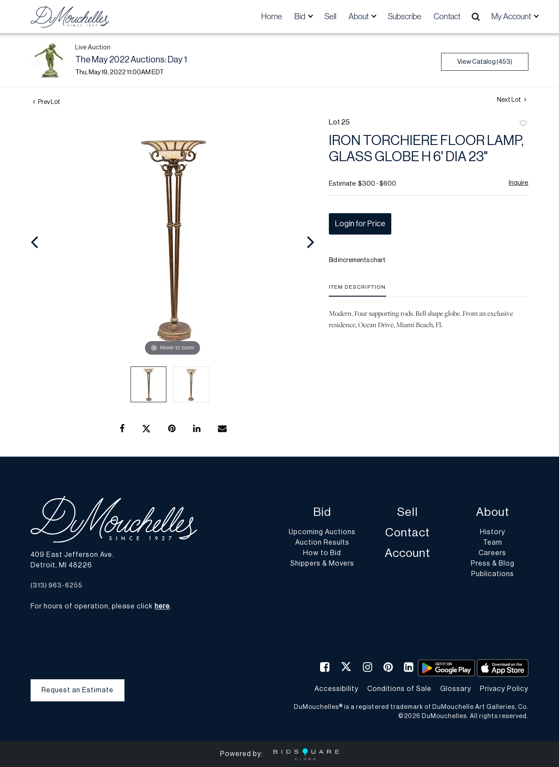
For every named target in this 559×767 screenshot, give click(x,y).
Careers (492, 553)
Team (492, 542)
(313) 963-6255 (57, 585)
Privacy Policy (504, 688)
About (492, 512)
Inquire (518, 183)
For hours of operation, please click (100, 606)
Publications (492, 574)
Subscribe (404, 16)
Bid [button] (300, 16)
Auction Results (322, 542)
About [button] (359, 16)
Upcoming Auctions (322, 532)
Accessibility (336, 688)
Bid (322, 512)
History (492, 532)
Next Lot (511, 100)
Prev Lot (46, 102)
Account (407, 554)
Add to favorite (523, 124)
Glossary (455, 688)
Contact (447, 16)
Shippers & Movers (322, 563)
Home (271, 16)
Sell (330, 16)
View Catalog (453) (484, 62)
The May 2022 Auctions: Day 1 (131, 59)
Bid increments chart (357, 260)
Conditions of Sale (399, 688)
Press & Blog (492, 563)
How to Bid (322, 553)
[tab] (357, 290)
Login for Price (360, 224)
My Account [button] (511, 16)
